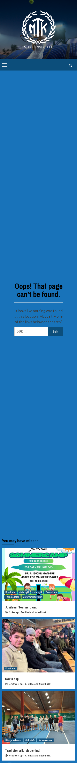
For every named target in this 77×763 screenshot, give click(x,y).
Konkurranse (45, 740)
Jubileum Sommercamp (21, 607)
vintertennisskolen (32, 597)
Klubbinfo (10, 592)
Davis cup (12, 679)
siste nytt (24, 592)
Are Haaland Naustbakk (33, 612)
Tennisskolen (12, 597)
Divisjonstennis (13, 740)
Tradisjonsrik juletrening (22, 750)
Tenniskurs (51, 592)
